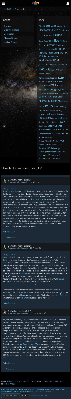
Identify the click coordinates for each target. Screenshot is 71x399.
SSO (62, 141)
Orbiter (42, 110)
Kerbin (62, 77)
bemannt (61, 26)
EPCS (51, 41)
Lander (59, 85)
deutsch (49, 35)
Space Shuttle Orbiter (49, 141)
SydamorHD (44, 148)
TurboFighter (44, 151)
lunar (54, 96)
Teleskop (55, 148)
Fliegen (42, 45)
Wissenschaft (54, 155)
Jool (67, 64)
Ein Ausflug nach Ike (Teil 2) (19, 246)
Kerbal (59, 69)
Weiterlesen (9, 231)
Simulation (50, 129)
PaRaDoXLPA (51, 110)
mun (49, 105)
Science (58, 125)
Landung (50, 89)
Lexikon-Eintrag (10, 42)
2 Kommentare (10, 238)
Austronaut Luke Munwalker (18, 182)
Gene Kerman (29, 344)
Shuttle (42, 129)
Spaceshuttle (60, 133)
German (50, 49)
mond (41, 106)
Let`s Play (64, 93)
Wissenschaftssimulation (49, 158)
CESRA (54, 30)
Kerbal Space (44, 73)
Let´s (41, 97)
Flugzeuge (60, 45)
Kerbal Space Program (48, 78)
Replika (64, 118)
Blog (41, 29)
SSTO (47, 144)
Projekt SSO (44, 114)
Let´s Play (47, 97)
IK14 (41, 56)
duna (64, 262)
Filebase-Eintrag (10, 38)
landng (42, 89)
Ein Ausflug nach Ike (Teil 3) (19, 180)
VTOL (63, 151)
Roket (54, 122)
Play (60, 110)
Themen (7, 26)
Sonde (59, 129)
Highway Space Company (51, 52)
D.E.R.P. (42, 35)
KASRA (44, 69)
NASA (56, 106)
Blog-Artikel (9, 34)
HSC (66, 52)
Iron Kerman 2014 (47, 59)
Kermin (42, 81)
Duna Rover (44, 41)
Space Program (45, 133)
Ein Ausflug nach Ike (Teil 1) (19, 311)
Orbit (62, 295)
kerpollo (48, 81)
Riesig (49, 122)
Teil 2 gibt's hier (9, 188)
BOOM (47, 30)
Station (53, 144)
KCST (52, 69)
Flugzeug (50, 44)
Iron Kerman (52, 56)
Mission (52, 100)
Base (47, 25)
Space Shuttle (45, 137)
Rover (61, 122)
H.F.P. (62, 49)
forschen (42, 49)
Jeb (58, 60)
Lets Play (51, 93)
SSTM (41, 144)
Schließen (25, 395)
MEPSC (60, 97)
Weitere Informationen (10, 395)
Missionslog (63, 101)
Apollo (42, 25)
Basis (53, 25)
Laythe (60, 89)
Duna (57, 34)
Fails (65, 41)
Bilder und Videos (11, 30)
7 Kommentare (10, 369)
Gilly (56, 49)
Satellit (51, 125)
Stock (60, 144)
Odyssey (62, 106)
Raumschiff (44, 117)
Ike (45, 56)
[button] (68, 3)
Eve (56, 40)
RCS (38, 199)
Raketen (60, 114)
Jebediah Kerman (57, 64)
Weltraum (43, 155)
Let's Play (43, 93)
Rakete (52, 114)
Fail (61, 41)
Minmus (43, 100)
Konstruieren (58, 81)
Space (65, 129)
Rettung (42, 122)
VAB (23, 349)
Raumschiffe (55, 118)
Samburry (43, 126)
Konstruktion (44, 85)
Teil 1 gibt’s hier (9, 254)
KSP (52, 85)
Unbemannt (55, 151)
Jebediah (44, 64)
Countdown (64, 30)
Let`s (57, 93)
